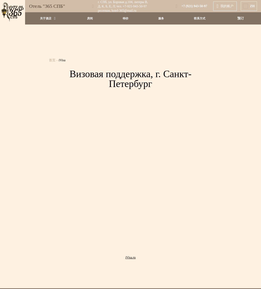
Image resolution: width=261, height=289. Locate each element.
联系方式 (199, 18)
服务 (161, 18)
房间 (90, 18)
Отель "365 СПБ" (47, 6)
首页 (52, 60)
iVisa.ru (130, 257)
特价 (125, 18)
